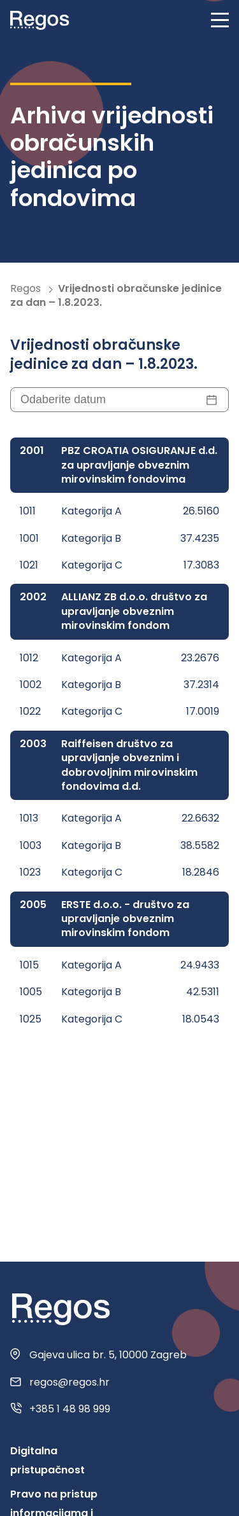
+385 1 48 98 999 (69, 1409)
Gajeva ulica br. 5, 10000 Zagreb (108, 1355)
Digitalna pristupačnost (47, 1460)
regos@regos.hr (69, 1382)
